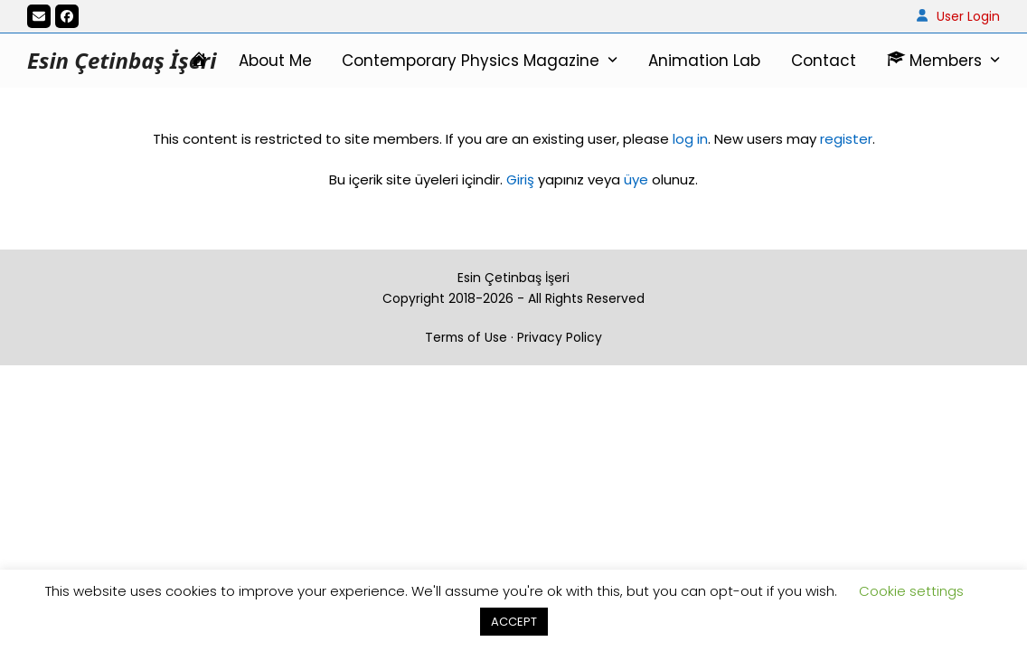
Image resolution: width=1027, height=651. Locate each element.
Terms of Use (466, 337)
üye (636, 179)
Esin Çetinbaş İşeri (121, 60)
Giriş (520, 179)
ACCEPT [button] (514, 621)
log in (688, 138)
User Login (968, 16)
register (846, 138)
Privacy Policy (559, 337)
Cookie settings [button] (911, 590)
